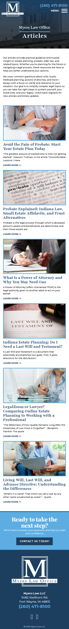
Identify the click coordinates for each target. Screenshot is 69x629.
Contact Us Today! (34, 541)
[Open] (64, 11)
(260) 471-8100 (34, 606)
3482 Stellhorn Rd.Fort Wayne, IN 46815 (34, 597)
